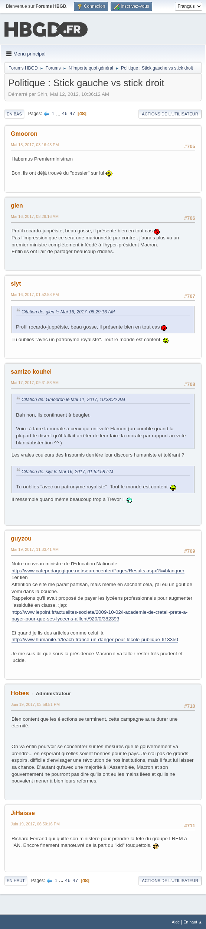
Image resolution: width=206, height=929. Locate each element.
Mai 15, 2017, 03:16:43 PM (35, 144)
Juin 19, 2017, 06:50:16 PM (35, 823)
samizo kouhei (31, 371)
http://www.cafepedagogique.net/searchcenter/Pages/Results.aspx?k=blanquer (98, 570)
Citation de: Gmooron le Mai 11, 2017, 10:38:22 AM (73, 398)
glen (17, 205)
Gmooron (24, 133)
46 (65, 112)
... (59, 112)
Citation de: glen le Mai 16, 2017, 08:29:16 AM (68, 311)
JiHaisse (23, 812)
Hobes (20, 692)
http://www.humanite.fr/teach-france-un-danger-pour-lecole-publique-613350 (95, 639)
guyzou (21, 538)
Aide (176, 921)
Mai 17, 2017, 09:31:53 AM (35, 382)
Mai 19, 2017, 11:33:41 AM (35, 548)
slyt (16, 283)
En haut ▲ (192, 921)
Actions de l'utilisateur (170, 113)
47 (72, 112)
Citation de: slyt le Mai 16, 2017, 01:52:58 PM (67, 471)
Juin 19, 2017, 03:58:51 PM (35, 703)
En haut (16, 880)
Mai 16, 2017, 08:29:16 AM (35, 215)
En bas (14, 113)
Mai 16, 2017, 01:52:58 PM (35, 294)
